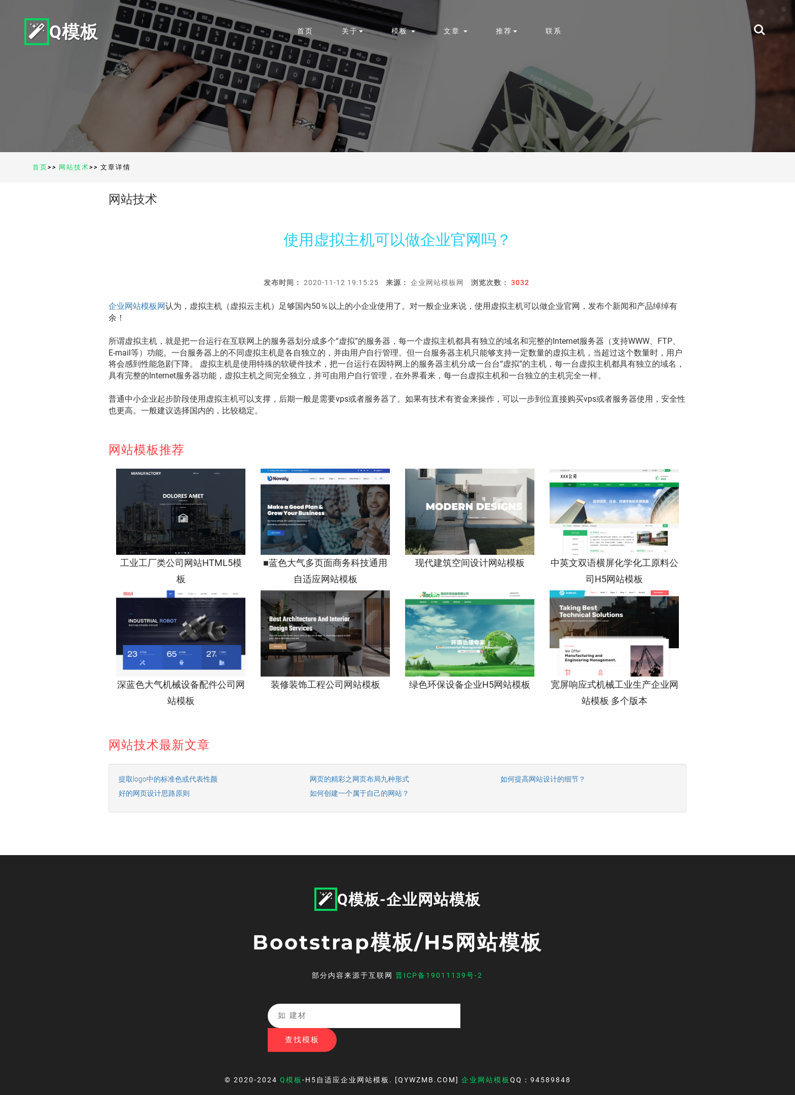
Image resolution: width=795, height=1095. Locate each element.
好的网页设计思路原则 (154, 793)
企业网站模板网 (137, 306)
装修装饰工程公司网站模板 (325, 684)
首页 (307, 31)
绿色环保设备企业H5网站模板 (469, 684)
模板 (405, 31)
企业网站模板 (485, 1056)
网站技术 (74, 167)
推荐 (508, 31)
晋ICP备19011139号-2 (439, 975)
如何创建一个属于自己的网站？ (359, 793)
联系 (556, 31)
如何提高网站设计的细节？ (543, 779)
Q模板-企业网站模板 (397, 899)
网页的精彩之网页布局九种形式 (359, 779)
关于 (354, 31)
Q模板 (62, 31)
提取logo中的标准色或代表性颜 (168, 779)
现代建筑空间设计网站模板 (470, 562)
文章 (457, 31)
